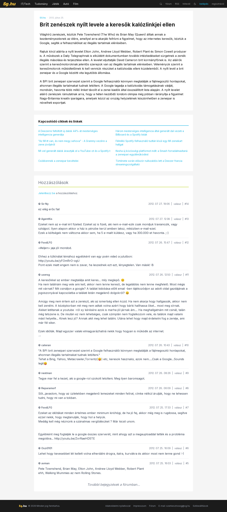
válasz (177, 203)
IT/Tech (25, 3)
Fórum (152, 506)
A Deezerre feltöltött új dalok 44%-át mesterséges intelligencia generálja (68, 132)
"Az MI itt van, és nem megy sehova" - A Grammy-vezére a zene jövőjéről (72, 142)
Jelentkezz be (46, 193)
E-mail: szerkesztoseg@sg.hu (174, 506)
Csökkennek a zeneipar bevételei (58, 160)
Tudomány (41, 3)
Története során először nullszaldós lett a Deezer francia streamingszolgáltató (149, 162)
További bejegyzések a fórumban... (113, 484)
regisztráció (218, 3)
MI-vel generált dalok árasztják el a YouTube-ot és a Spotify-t (74, 150)
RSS (177, 3)
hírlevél (186, 3)
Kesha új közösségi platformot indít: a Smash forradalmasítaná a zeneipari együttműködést (151, 152)
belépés (204, 3)
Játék (55, 3)
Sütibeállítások (200, 506)
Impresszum (139, 506)
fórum (168, 3)
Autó (66, 3)
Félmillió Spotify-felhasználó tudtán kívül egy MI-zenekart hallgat (149, 142)
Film (75, 3)
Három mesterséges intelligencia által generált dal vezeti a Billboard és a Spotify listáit (150, 132)
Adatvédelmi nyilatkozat (118, 506)
